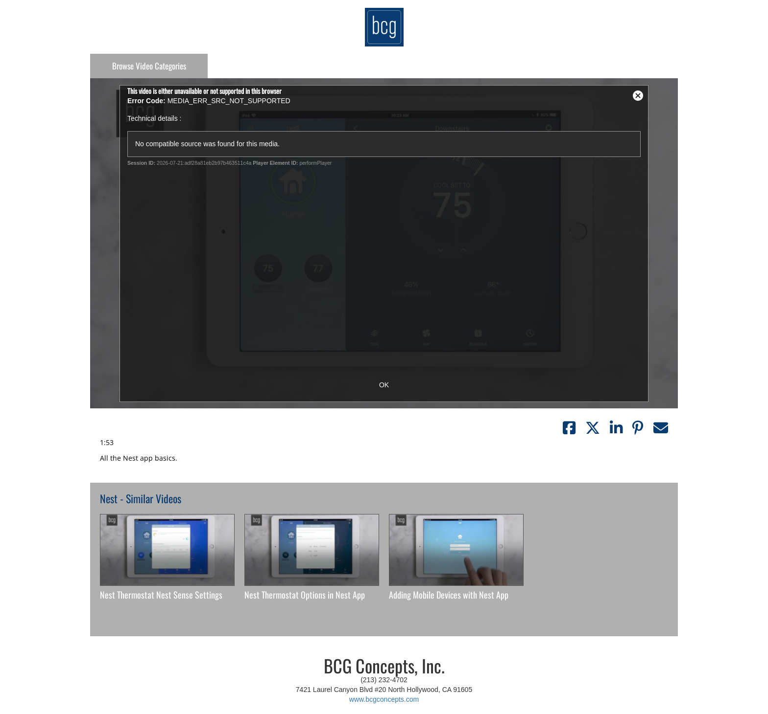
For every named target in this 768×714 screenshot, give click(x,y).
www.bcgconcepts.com (384, 699)
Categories (149, 66)
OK (384, 385)
